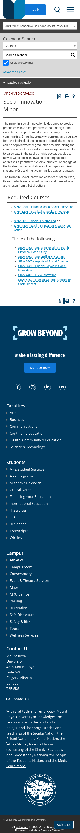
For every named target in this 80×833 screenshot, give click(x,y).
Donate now (40, 368)
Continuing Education (25, 433)
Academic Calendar (23, 483)
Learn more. (16, 766)
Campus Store (19, 567)
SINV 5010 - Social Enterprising (35, 221)
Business (15, 419)
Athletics (15, 560)
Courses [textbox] (10, 46)
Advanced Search (15, 72)
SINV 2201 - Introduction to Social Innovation (43, 207)
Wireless (14, 537)
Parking (14, 601)
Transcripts (17, 530)
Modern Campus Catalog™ (47, 830)
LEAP (12, 517)
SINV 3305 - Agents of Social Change (43, 261)
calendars (22, 827)
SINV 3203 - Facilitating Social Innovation (41, 211)
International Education (27, 503)
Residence (16, 524)
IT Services (16, 510)
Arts (11, 412)
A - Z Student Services (25, 469)
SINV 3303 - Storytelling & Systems (41, 256)
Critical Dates (18, 490)
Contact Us (20, 699)
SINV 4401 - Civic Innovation (37, 275)
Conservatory (19, 573)
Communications (21, 426)
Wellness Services (22, 635)
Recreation (16, 608)
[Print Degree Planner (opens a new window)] (60, 96)
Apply (35, 9)
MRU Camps (17, 594)
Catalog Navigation (19, 82)
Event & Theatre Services (28, 580)
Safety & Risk (18, 621)
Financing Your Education (28, 496)
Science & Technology (25, 447)
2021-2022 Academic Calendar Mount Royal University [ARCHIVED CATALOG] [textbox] (41, 26)
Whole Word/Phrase (21, 62)
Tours (12, 628)
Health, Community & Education (33, 440)
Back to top (63, 824)
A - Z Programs (19, 476)
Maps (12, 587)
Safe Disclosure (20, 614)
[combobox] (40, 26)
